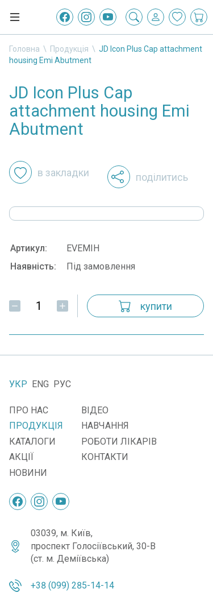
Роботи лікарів (119, 441)
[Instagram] (86, 17)
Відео (94, 410)
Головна (24, 48)
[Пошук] (134, 17)
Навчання (105, 425)
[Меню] (15, 17)
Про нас (28, 410)
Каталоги (32, 441)
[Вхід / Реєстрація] (155, 17)
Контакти (104, 456)
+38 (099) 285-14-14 (72, 585)
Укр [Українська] (18, 384)
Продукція (69, 48)
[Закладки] (177, 17)
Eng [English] (40, 384)
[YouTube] (107, 17)
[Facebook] (64, 17)
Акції (21, 456)
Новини (28, 472)
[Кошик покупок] (198, 17)
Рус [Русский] (62, 384)
